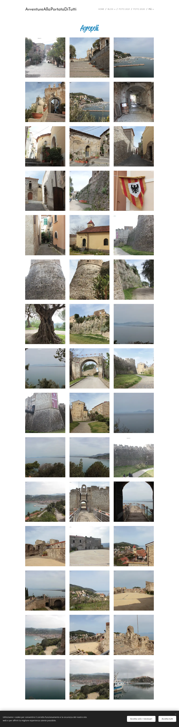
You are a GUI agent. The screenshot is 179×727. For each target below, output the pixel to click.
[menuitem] (102, 9)
